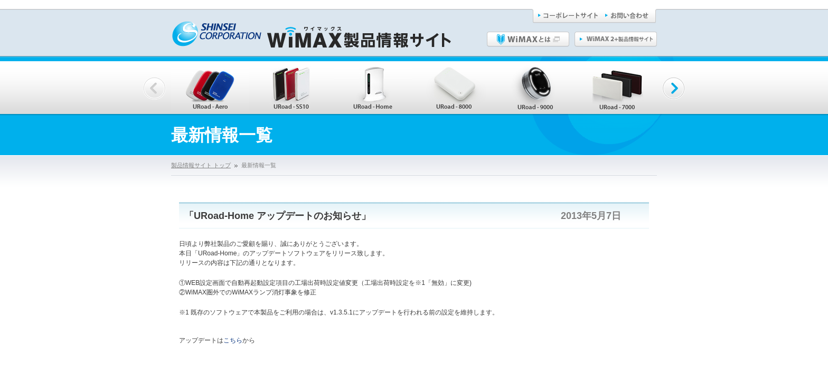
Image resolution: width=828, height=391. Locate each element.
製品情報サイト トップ (201, 165)
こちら (232, 340)
